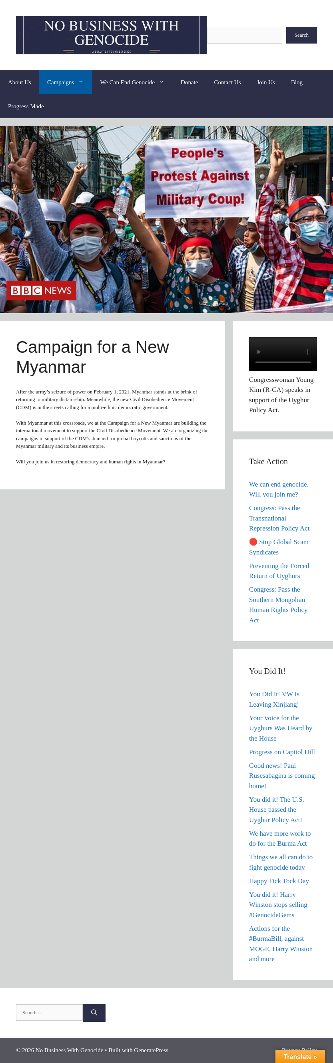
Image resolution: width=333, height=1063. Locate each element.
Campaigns (69, 82)
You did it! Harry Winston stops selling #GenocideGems (278, 905)
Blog (297, 82)
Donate (189, 82)
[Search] (94, 1013)
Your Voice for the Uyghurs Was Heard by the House (280, 728)
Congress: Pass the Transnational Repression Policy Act (279, 518)
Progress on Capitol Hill (282, 752)
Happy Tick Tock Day (279, 881)
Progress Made (26, 106)
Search (302, 35)
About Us (19, 82)
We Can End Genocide (136, 82)
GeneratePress (151, 1050)
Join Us (266, 82)
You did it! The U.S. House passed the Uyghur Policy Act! (276, 810)
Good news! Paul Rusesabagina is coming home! (282, 776)
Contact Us (227, 82)
